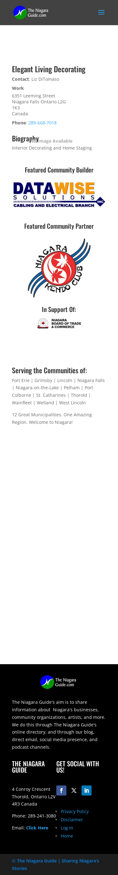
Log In (67, 828)
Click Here (37, 828)
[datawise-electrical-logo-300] (59, 208)
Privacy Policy (75, 811)
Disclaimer (72, 820)
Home (67, 836)
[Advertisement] (59, 605)
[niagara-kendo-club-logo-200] (59, 298)
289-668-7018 (42, 123)
